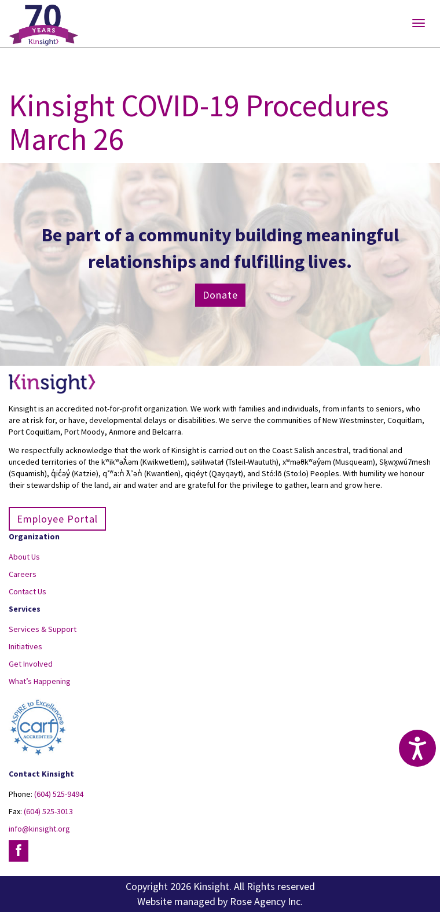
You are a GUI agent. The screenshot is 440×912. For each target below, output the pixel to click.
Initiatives (25, 646)
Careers (22, 574)
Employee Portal (57, 518)
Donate (220, 294)
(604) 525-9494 (58, 794)
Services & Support (42, 629)
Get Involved (31, 664)
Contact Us (27, 591)
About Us (24, 556)
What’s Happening (40, 681)
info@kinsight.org (39, 828)
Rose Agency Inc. (266, 901)
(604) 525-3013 (48, 811)
